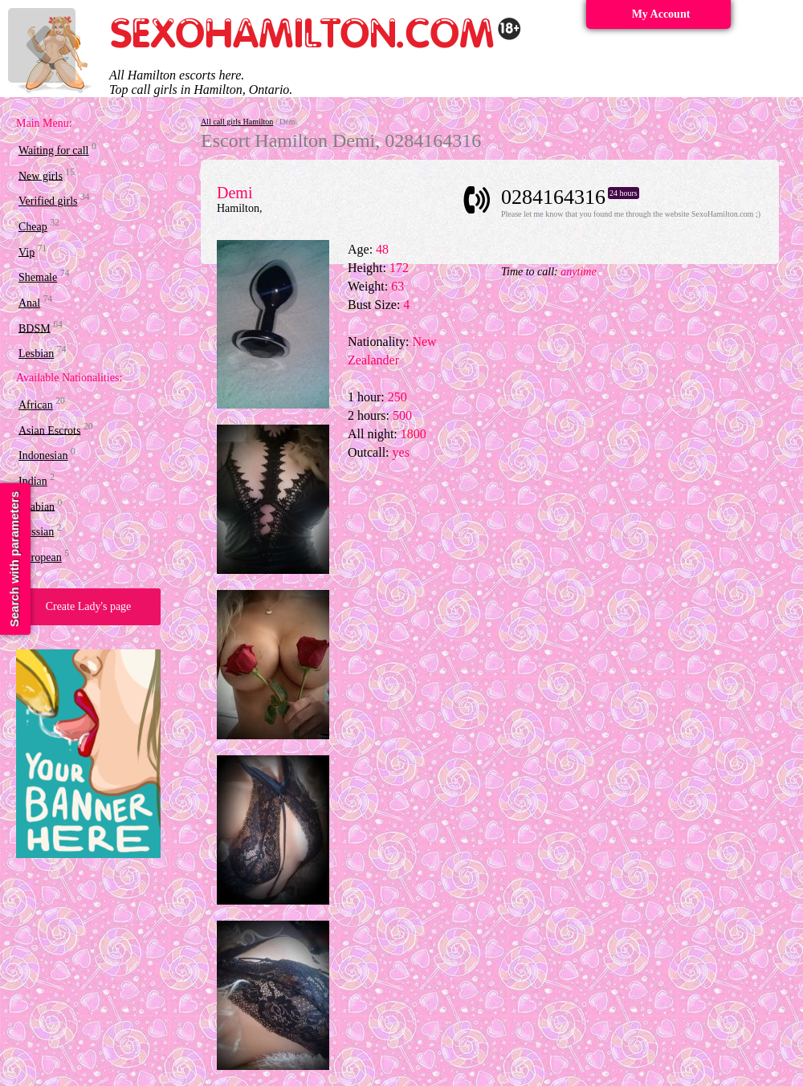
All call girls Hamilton (237, 121)
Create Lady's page (89, 606)
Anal (29, 303)
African (35, 405)
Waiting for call (53, 150)
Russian (36, 532)
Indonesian (42, 455)
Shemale (37, 277)
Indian (32, 481)
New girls (40, 175)
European (40, 557)
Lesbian (36, 354)
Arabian (36, 506)
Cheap (32, 227)
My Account (661, 14)
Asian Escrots (49, 430)
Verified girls (47, 201)
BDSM (34, 328)
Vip (26, 252)
